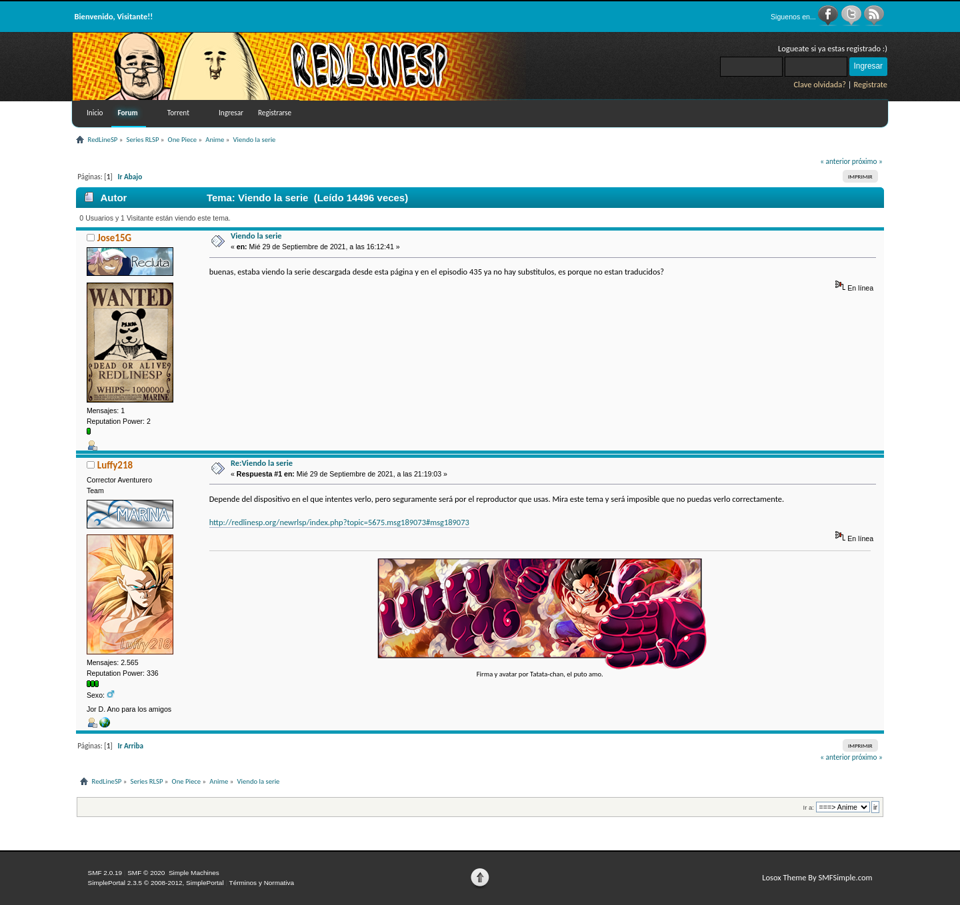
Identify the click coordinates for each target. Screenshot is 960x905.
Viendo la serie (256, 236)
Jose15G (114, 238)
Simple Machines (194, 872)
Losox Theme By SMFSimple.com (817, 877)
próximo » (867, 161)
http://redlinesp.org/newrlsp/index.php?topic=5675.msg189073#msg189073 (339, 522)
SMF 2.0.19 (105, 872)
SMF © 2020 (146, 872)
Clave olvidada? (819, 84)
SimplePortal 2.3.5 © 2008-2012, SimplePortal (156, 882)
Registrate (870, 84)
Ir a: (808, 807)
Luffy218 (115, 465)
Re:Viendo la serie (262, 463)
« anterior (835, 161)
